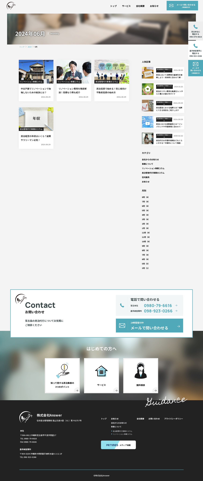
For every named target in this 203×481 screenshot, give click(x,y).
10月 (144, 241)
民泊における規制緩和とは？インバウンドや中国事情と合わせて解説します (169, 125)
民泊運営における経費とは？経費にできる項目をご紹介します (169, 109)
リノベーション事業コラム (31, 81)
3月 (143, 219)
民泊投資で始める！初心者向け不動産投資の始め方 (111, 90)
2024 (29, 47)
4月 (143, 214)
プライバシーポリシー (173, 418)
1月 (143, 228)
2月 (143, 223)
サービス (131, 5)
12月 (144, 232)
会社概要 (145, 5)
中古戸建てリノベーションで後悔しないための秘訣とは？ (36, 90)
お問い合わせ (154, 418)
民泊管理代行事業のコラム (106, 81)
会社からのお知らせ (150, 159)
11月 (144, 237)
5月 (143, 210)
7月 (143, 201)
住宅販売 (145, 177)
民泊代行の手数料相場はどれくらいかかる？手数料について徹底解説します (169, 141)
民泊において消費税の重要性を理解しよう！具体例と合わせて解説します (169, 76)
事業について (147, 164)
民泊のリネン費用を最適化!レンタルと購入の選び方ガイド (169, 92)
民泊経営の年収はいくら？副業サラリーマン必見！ (36, 138)
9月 (143, 246)
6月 (143, 206)
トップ (118, 5)
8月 (143, 197)
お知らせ (159, 5)
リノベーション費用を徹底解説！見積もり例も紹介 (73, 90)
